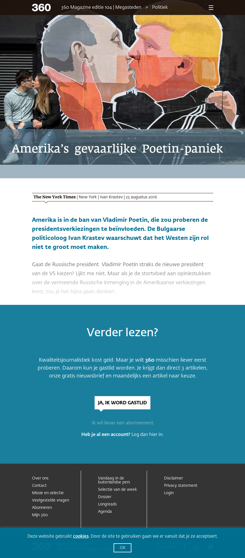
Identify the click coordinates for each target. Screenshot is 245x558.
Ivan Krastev (111, 197)
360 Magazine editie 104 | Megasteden (101, 7)
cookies (81, 536)
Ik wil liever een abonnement (122, 423)
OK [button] (122, 548)
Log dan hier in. (147, 435)
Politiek (160, 7)
